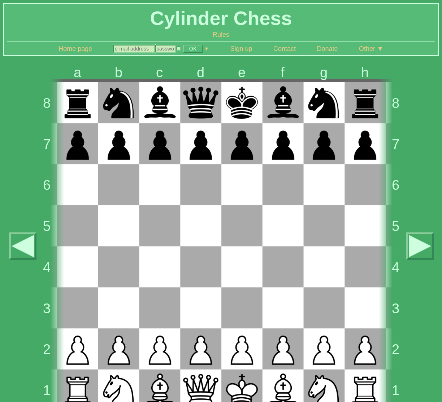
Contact (284, 48)
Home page (75, 48)
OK (192, 49)
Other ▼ (371, 48)
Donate (327, 48)
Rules (221, 34)
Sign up (241, 48)
